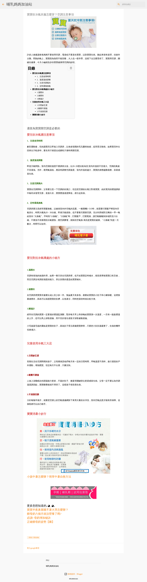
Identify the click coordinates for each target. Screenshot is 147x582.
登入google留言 (33, 548)
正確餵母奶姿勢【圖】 (41, 521)
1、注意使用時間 (44, 76)
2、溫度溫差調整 (44, 80)
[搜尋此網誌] (133, 4)
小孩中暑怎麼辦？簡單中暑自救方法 (49, 476)
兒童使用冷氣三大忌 (40, 102)
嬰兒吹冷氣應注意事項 (41, 73)
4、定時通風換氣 (44, 86)
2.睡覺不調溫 (42, 108)
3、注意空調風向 (44, 83)
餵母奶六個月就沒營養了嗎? (44, 513)
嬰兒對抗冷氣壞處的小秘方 (43, 89)
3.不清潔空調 (42, 111)
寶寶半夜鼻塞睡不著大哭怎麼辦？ (47, 509)
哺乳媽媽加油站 (19, 4)
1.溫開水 (40, 92)
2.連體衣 (40, 96)
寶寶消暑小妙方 (38, 115)
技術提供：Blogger (73, 574)
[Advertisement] (69, 529)
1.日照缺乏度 (42, 105)
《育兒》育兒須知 (33, 537)
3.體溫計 (40, 99)
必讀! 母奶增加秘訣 (39, 517)
